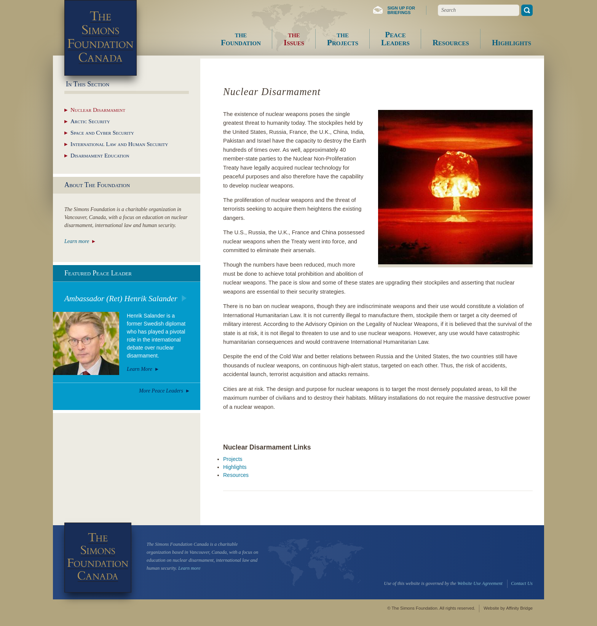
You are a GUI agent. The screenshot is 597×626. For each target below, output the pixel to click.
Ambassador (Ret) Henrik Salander (120, 298)
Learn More (139, 369)
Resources (236, 475)
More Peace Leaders (161, 391)
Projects (233, 459)
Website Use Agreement (479, 583)
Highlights (234, 467)
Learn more (76, 241)
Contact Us (522, 583)
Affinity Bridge (519, 608)
